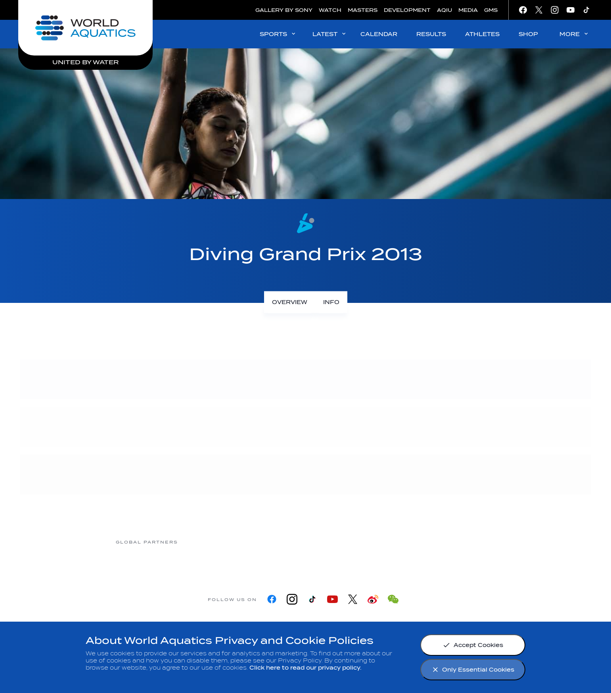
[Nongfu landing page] (273, 541)
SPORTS (278, 34)
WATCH (330, 10)
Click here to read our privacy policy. (305, 668)
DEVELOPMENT (407, 10)
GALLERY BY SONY (283, 10)
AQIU (444, 10)
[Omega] (336, 541)
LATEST (329, 34)
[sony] (400, 541)
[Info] (331, 302)
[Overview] (289, 302)
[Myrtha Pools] (210, 541)
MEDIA (468, 10)
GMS (491, 10)
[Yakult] (463, 541)
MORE (574, 34)
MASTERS (362, 10)
